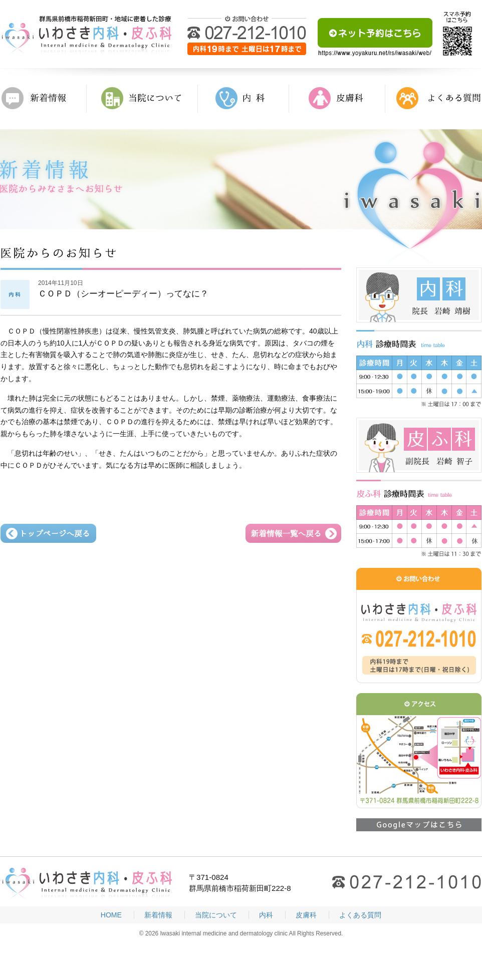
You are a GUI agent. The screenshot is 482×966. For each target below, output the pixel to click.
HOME (111, 915)
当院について (142, 99)
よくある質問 (433, 99)
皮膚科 (337, 99)
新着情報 (44, 99)
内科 (243, 99)
